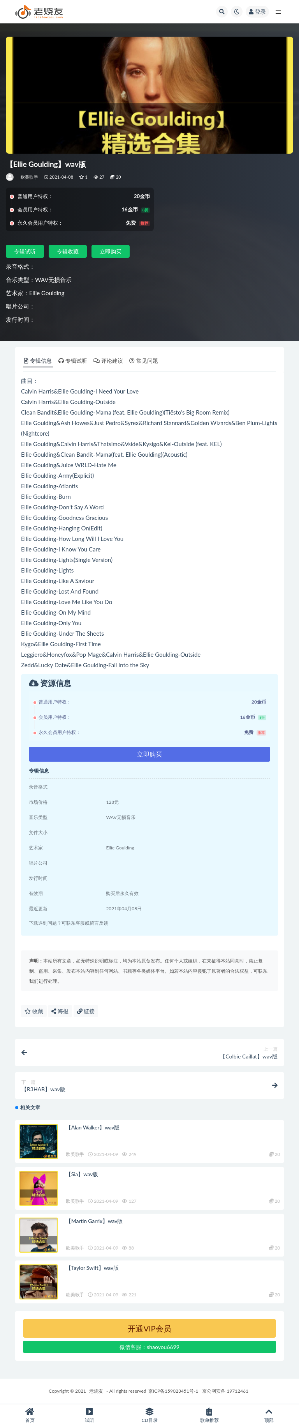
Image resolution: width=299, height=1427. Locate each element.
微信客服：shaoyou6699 (149, 1347)
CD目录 (149, 1415)
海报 (60, 1011)
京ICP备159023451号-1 (173, 1391)
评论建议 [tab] (108, 360)
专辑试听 (25, 251)
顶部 (269, 1415)
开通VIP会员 (149, 1328)
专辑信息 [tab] (38, 360)
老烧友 (96, 1391)
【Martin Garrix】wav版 (94, 1221)
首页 (30, 1415)
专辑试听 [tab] (72, 360)
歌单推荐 (209, 1415)
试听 (90, 1415)
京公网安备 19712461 (225, 1391)
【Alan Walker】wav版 (93, 1127)
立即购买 (110, 251)
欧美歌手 (29, 176)
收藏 (34, 1011)
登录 (257, 11)
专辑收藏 (68, 251)
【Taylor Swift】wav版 (92, 1267)
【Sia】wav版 (82, 1174)
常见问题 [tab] (143, 360)
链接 (86, 1011)
